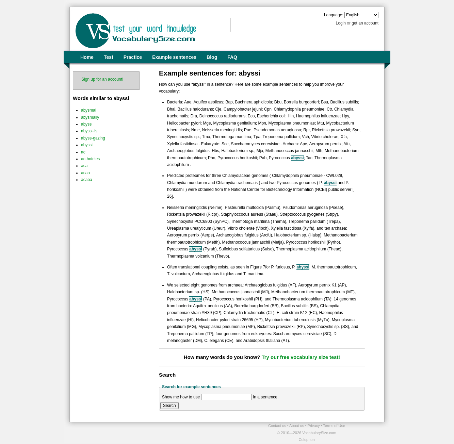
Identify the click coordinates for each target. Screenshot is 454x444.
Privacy (314, 426)
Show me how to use (181, 397)
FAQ (232, 57)
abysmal (88, 110)
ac (83, 152)
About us (297, 426)
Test (108, 57)
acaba (86, 179)
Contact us (277, 426)
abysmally (90, 117)
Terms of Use (334, 426)
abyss (86, 124)
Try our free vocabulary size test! (301, 357)
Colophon (306, 440)
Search (169, 405)
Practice (133, 57)
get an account (365, 23)
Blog (212, 57)
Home (87, 57)
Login (341, 23)
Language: (333, 15)
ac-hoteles (90, 159)
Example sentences (174, 57)
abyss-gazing (93, 138)
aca (84, 165)
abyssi (87, 145)
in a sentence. (266, 397)
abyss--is (89, 131)
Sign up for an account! (102, 79)
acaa (85, 172)
